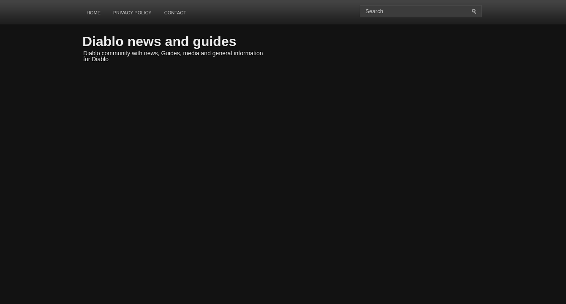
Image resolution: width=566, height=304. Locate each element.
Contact (175, 12)
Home (94, 12)
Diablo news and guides (159, 41)
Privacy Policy (132, 12)
